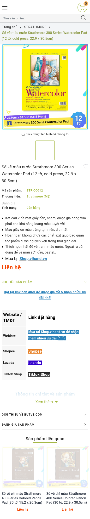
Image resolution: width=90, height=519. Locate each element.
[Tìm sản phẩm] (40, 18)
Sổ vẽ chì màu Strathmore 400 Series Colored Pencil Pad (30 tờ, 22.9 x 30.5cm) (66, 498)
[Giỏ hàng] (82, 7)
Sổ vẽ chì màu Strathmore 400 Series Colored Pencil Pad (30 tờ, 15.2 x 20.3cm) (22, 498)
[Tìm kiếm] (83, 18)
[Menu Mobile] (5, 7)
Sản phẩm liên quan (45, 438)
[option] (45, 87)
